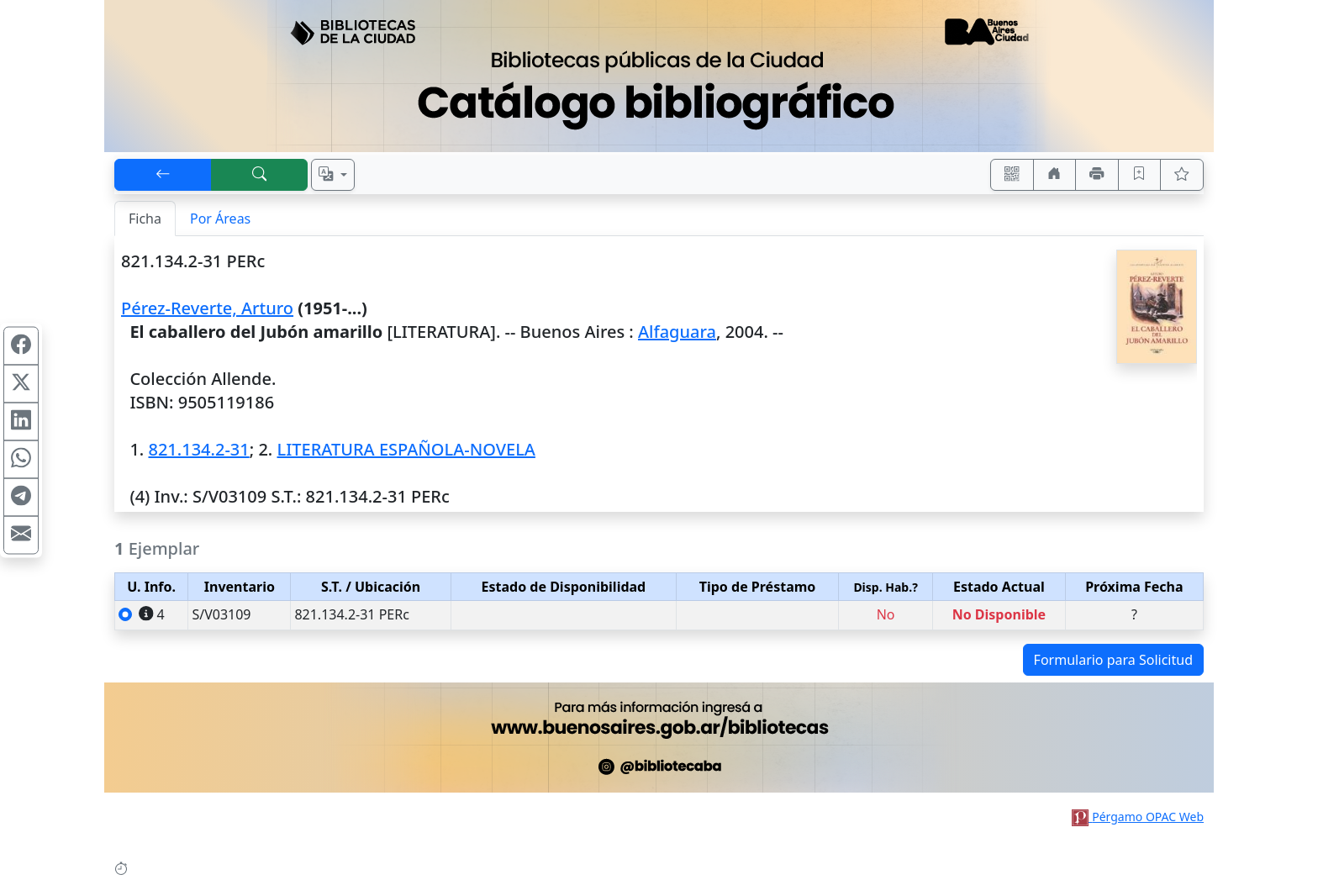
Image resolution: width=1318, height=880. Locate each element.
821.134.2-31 (198, 449)
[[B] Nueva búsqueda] (259, 175)
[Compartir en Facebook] (21, 345)
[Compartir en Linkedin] (21, 421)
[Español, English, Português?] (333, 175)
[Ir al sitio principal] (659, 76)
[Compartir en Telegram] (21, 496)
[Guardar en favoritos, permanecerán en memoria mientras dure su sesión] (1140, 175)
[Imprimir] (1097, 175)
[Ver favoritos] (1182, 175)
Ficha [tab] (145, 218)
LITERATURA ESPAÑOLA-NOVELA (406, 449)
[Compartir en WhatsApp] (21, 459)
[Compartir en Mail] (21, 534)
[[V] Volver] (163, 175)
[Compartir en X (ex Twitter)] (21, 383)
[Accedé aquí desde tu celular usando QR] (1012, 175)
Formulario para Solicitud (1113, 660)
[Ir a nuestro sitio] (1055, 175)
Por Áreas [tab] (220, 218)
